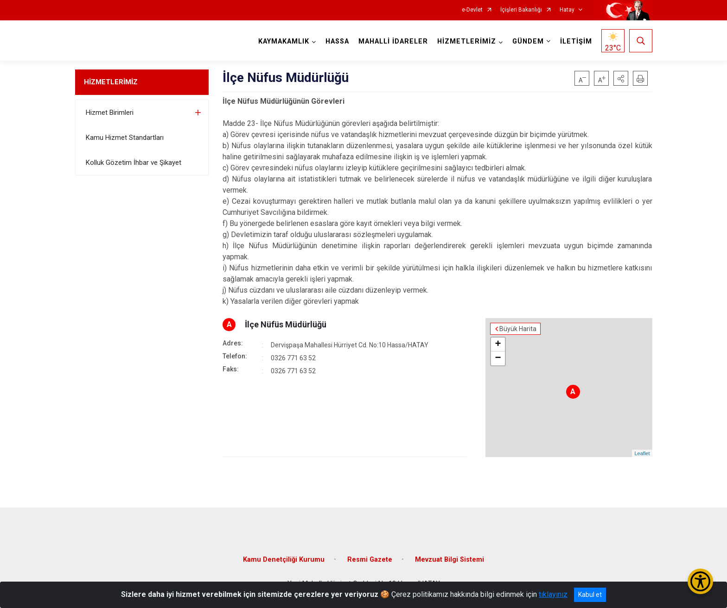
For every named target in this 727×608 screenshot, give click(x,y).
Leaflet (642, 453)
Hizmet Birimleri (110, 112)
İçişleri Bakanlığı (521, 10)
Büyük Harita (517, 328)
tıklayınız (553, 594)
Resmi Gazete (369, 560)
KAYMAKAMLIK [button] (283, 41)
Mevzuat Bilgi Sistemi (449, 560)
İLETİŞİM (576, 41)
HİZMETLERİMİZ (111, 82)
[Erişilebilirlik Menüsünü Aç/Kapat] (700, 581)
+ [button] (498, 344)
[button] (620, 78)
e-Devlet (472, 10)
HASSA (337, 41)
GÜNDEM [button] (528, 41)
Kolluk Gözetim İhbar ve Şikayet (133, 162)
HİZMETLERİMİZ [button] (466, 41)
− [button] (498, 358)
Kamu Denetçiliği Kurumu (284, 560)
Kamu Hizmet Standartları (125, 137)
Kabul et (590, 594)
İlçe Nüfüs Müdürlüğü (285, 324)
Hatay (567, 10)
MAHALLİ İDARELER (393, 41)
